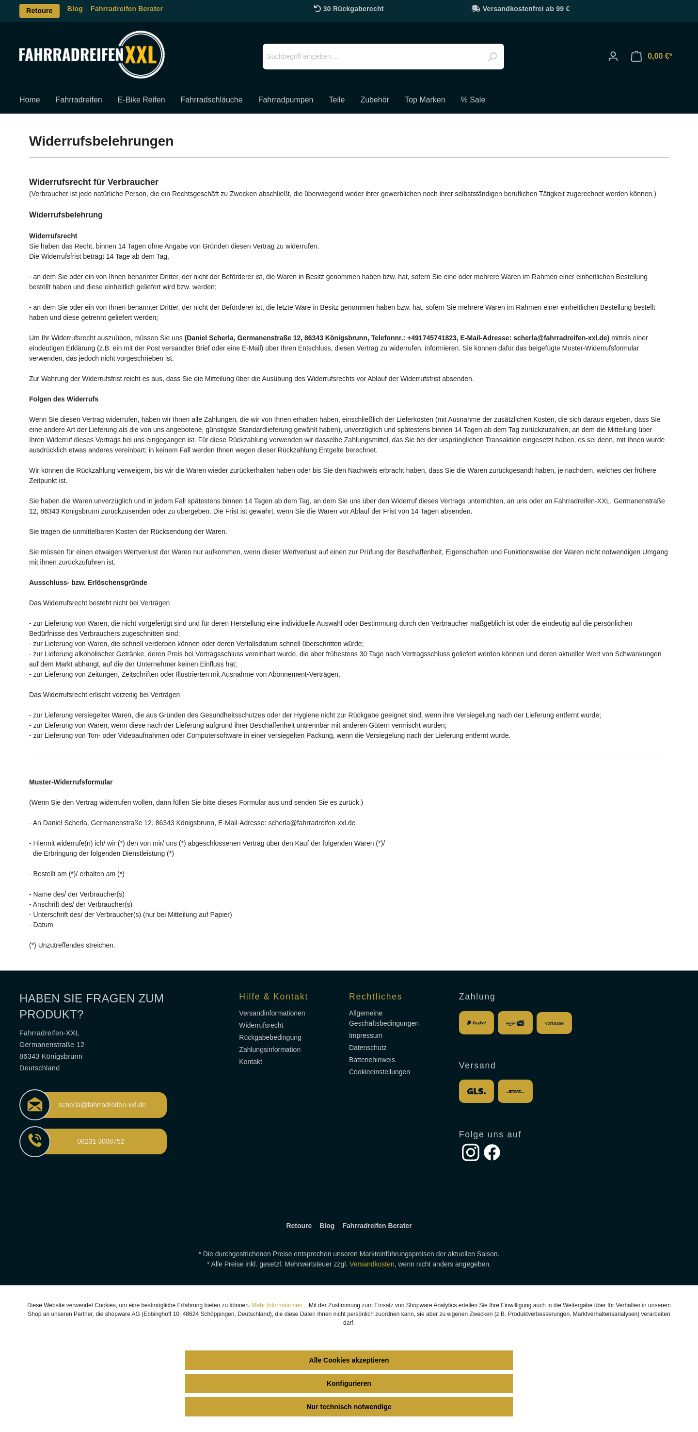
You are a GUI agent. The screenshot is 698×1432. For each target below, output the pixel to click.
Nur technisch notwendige (348, 1407)
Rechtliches (375, 996)
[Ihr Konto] (613, 56)
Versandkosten (372, 1264)
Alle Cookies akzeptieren (349, 1360)
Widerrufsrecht (261, 1025)
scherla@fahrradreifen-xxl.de (102, 1105)
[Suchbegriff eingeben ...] (383, 56)
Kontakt (250, 1062)
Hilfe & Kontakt (273, 996)
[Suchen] (492, 57)
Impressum (365, 1035)
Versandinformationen (272, 1013)
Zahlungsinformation (270, 1049)
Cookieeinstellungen (379, 1072)
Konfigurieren (349, 1383)
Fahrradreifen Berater (127, 9)
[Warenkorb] (652, 56)
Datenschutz (368, 1047)
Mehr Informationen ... (280, 1305)
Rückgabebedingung (270, 1037)
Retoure (39, 11)
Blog (75, 9)
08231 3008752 (100, 1141)
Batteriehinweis (372, 1060)
